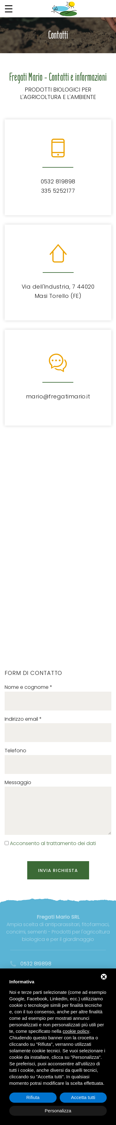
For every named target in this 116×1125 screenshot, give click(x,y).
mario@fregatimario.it (58, 396)
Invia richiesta (58, 870)
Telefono (15, 750)
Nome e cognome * (28, 687)
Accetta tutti (83, 1097)
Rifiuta (33, 1097)
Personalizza (58, 1110)
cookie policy (76, 1031)
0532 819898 (58, 181)
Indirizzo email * (23, 719)
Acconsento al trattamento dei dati (53, 843)
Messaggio (18, 782)
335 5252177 (58, 191)
